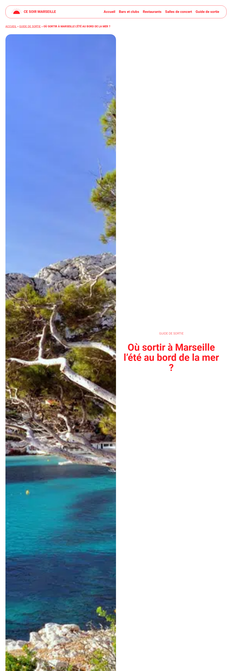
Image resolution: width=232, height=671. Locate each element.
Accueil (109, 12)
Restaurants (152, 12)
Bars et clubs (129, 12)
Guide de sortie (207, 12)
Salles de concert (178, 12)
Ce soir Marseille (40, 12)
